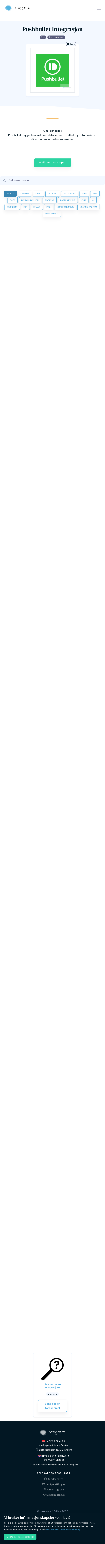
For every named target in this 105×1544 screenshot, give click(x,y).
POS (48, 207)
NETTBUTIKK (70, 193)
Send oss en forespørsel (52, 1406)
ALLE (10, 193)
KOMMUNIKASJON (30, 200)
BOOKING (49, 200)
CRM (84, 193)
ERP (25, 207)
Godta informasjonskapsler (20, 1536)
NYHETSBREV (51, 213)
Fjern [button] (71, 44)
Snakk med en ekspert (52, 162)
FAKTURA (25, 193)
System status (55, 1495)
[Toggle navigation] (99, 8)
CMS (83, 200)
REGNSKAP (12, 207)
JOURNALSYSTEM (88, 207)
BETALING (52, 193)
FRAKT (39, 193)
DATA (12, 200)
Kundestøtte (55, 1479)
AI (93, 200)
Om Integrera (55, 1489)
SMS (95, 193)
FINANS (36, 207)
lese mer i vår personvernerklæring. (63, 1529)
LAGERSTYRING (67, 200)
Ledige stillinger (55, 1484)
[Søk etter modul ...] (55, 180)
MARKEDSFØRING (65, 207)
